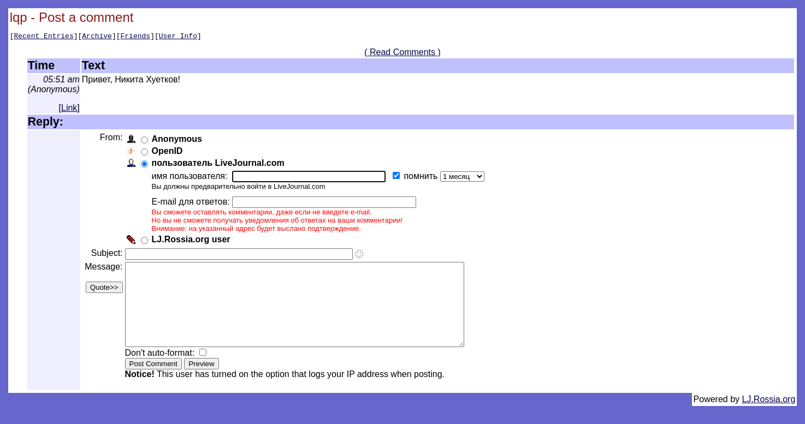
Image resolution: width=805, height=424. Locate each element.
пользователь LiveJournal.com (219, 164)
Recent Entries (43, 37)
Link (69, 109)
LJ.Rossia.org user (192, 241)
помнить (424, 177)
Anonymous (178, 140)
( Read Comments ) (402, 53)
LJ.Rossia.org (769, 417)
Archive (97, 37)
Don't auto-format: (163, 370)
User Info (178, 37)
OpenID (169, 152)
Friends (136, 37)
